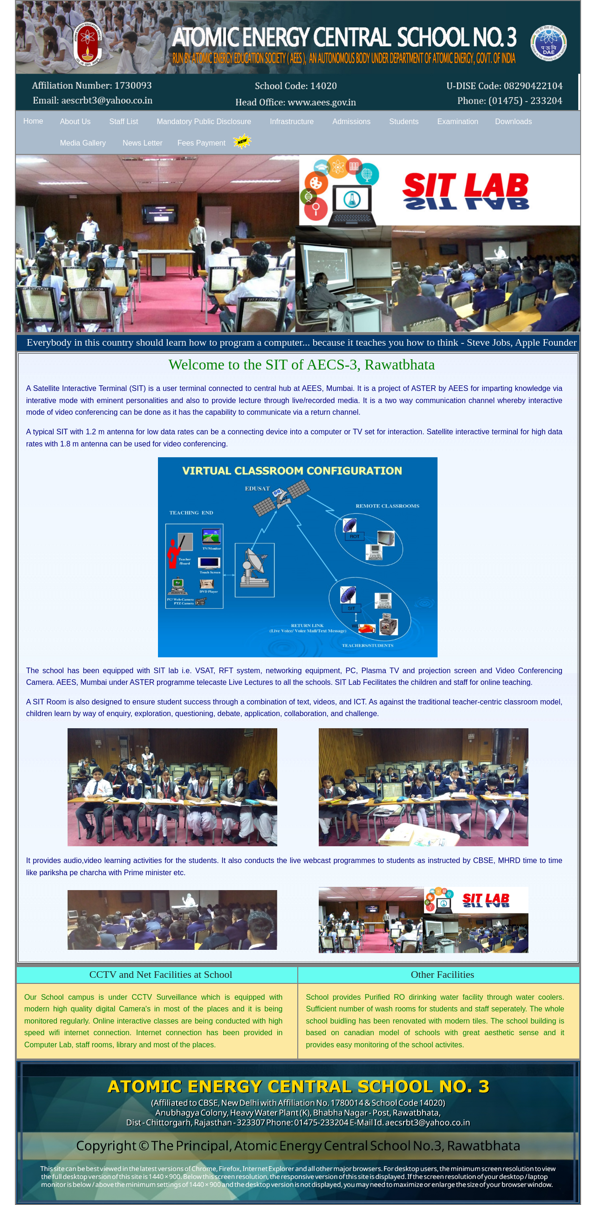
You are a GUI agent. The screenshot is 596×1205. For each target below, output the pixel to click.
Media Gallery (83, 143)
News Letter (142, 143)
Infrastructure (292, 121)
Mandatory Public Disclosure (204, 121)
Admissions (351, 121)
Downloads (513, 121)
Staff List (123, 121)
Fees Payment (202, 143)
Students (403, 121)
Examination (457, 121)
